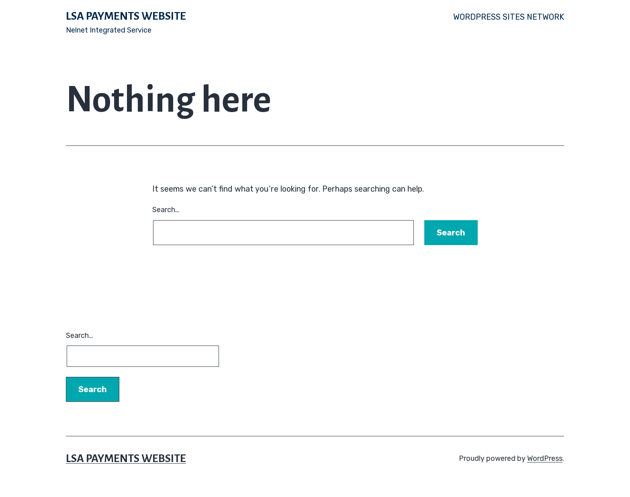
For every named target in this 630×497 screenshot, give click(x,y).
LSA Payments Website (126, 16)
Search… (165, 209)
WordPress (544, 458)
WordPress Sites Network (508, 17)
